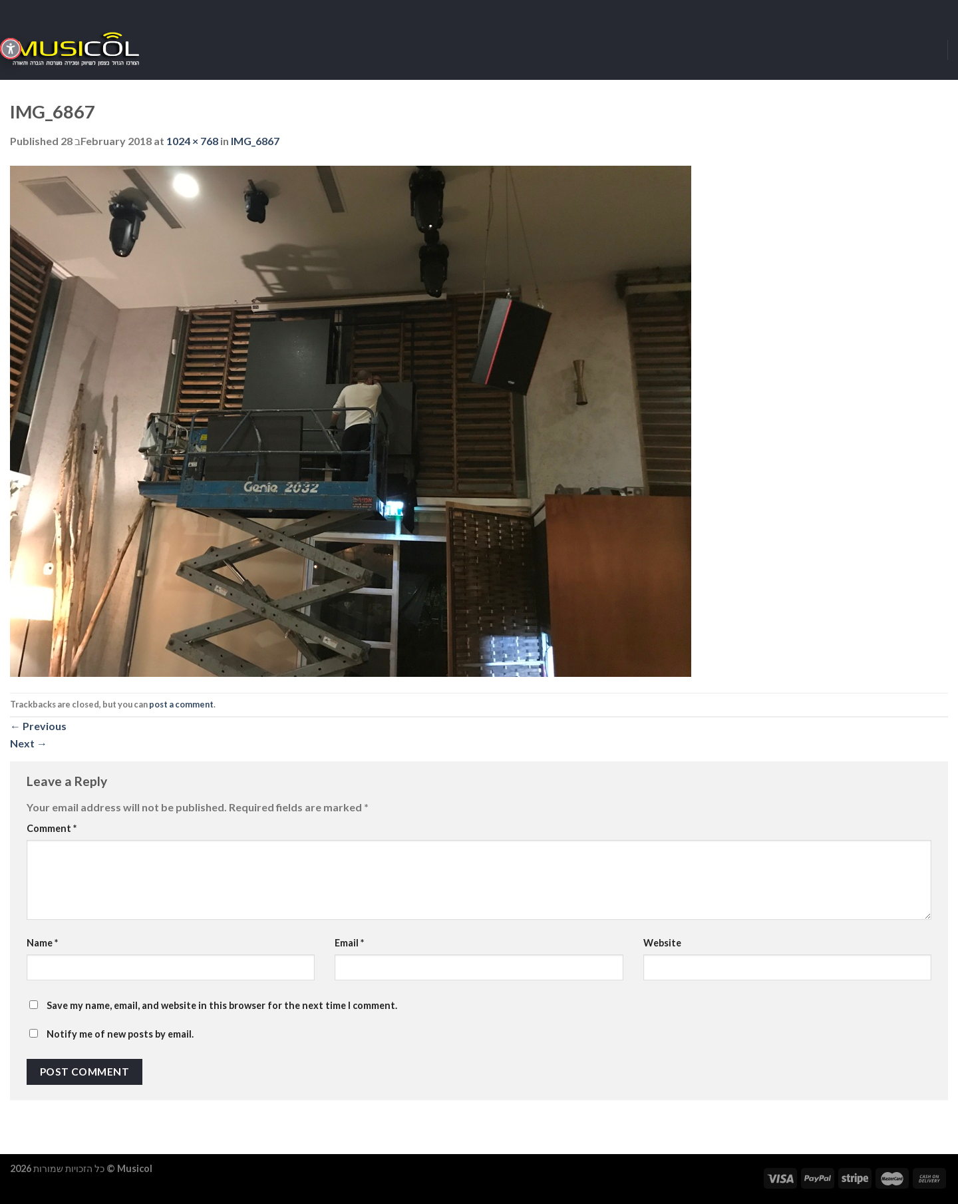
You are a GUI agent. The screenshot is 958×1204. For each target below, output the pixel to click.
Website (662, 942)
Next (28, 743)
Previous (38, 725)
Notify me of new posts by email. (120, 1034)
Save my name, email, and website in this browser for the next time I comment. (222, 1005)
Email (349, 942)
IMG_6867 (255, 140)
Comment (52, 828)
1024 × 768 (192, 140)
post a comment (181, 704)
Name (42, 942)
